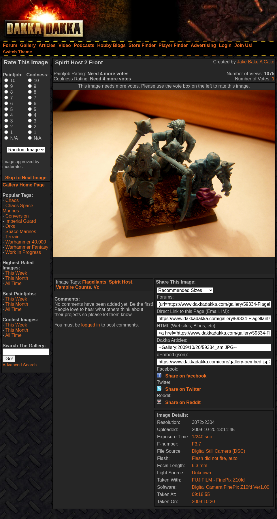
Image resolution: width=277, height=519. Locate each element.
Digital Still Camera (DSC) (218, 451)
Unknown (201, 472)
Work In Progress (23, 252)
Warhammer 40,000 (25, 241)
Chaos (12, 200)
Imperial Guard (20, 221)
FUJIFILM (202, 480)
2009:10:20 (203, 501)
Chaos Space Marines (18, 208)
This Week (16, 273)
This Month (16, 278)
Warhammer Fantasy (26, 247)
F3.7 (196, 443)
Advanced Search (20, 364)
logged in (90, 324)
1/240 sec (202, 436)
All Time (13, 283)
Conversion (17, 216)
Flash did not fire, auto (215, 458)
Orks (10, 226)
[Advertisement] (199, 18)
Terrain (12, 236)
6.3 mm (199, 465)
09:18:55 (201, 494)
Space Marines (20, 231)
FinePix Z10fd (230, 480)
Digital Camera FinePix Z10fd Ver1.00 (231, 487)
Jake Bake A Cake (255, 61)
